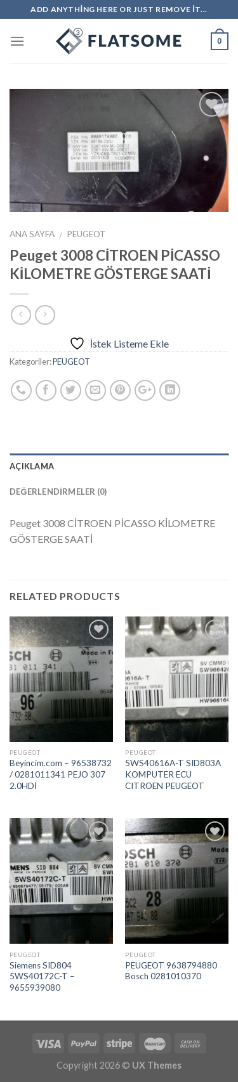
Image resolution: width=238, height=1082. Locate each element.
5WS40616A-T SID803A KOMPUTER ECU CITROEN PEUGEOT (173, 774)
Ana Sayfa (32, 234)
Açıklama (32, 466)
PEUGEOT (86, 234)
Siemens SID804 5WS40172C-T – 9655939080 (42, 976)
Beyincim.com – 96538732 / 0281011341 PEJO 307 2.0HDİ (61, 774)
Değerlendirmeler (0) (58, 491)
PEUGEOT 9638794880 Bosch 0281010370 (171, 971)
